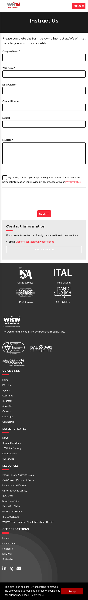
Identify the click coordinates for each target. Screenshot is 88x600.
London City (8, 543)
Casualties (7, 395)
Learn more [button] (37, 595)
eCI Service (8, 458)
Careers (6, 411)
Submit (44, 213)
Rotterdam (8, 559)
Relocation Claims (11, 506)
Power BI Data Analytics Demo (18, 475)
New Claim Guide (10, 501)
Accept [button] (72, 591)
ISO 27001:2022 (10, 516)
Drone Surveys (10, 453)
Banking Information (12, 511)
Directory (7, 385)
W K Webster (14, 6)
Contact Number (10, 101)
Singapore (7, 548)
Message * (7, 139)
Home (5, 380)
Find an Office (44, 249)
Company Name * (11, 51)
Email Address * (10, 84)
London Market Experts (14, 485)
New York (7, 554)
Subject (6, 118)
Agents (6, 390)
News (5, 437)
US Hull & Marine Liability (14, 490)
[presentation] (26, 196)
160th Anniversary (11, 448)
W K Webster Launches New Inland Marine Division (28, 522)
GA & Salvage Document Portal (18, 480)
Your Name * (8, 68)
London (6, 538)
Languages (7, 416)
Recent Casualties (11, 443)
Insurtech (7, 400)
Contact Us (8, 421)
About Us (7, 406)
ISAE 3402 (7, 496)
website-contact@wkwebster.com (35, 241)
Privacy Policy (73, 181)
